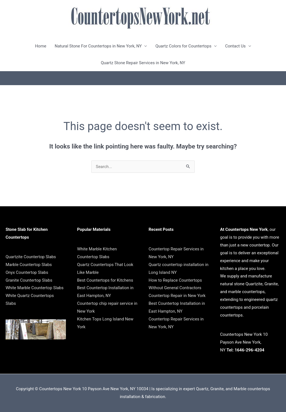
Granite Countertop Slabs (29, 280)
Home (40, 46)
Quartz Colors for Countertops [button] (183, 46)
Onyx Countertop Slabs (27, 272)
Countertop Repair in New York (177, 295)
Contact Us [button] (235, 46)
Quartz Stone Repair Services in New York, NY (143, 62)
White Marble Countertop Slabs (34, 287)
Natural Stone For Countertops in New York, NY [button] (98, 46)
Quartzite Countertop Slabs (31, 256)
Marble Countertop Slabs (29, 264)
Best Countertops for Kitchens (105, 280)
